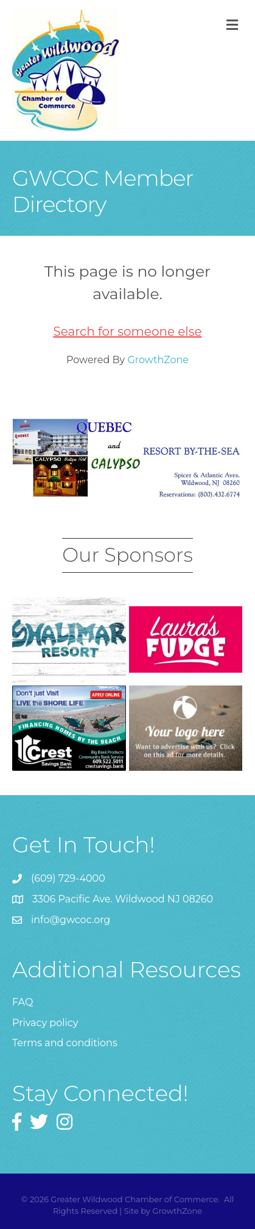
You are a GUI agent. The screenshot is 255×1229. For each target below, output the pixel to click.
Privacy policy (45, 1023)
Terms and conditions (64, 1043)
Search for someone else (127, 331)
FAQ (22, 1002)
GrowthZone (158, 360)
